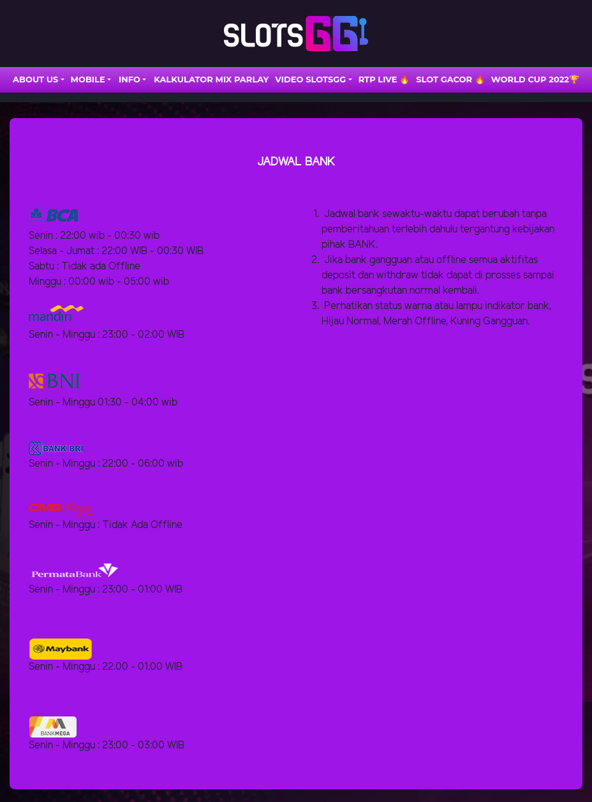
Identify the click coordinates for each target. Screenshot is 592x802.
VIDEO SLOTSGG (310, 79)
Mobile (88, 79)
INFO (129, 79)
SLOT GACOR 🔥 (450, 79)
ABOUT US (35, 79)
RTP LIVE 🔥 (384, 79)
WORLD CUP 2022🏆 (535, 79)
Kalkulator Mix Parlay (211, 79)
